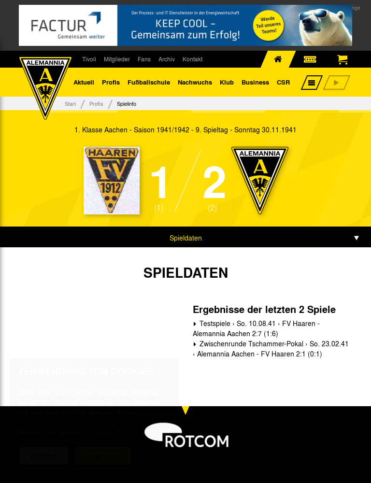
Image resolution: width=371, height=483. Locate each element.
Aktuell (83, 81)
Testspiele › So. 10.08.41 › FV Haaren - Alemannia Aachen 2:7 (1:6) (256, 328)
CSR (283, 81)
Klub (227, 81)
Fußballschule (149, 81)
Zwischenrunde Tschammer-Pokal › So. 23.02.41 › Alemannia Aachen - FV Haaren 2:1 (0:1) (271, 348)
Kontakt (192, 59)
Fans (144, 59)
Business (255, 81)
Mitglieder (117, 59)
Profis (111, 81)
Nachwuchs (195, 81)
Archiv (166, 59)
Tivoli (89, 59)
